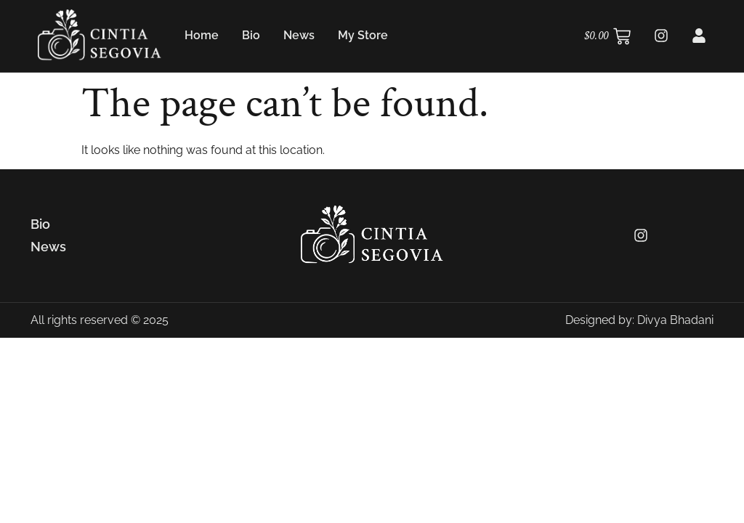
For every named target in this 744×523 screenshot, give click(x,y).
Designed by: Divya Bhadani (639, 320)
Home (202, 35)
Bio (251, 35)
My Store (363, 35)
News (299, 35)
